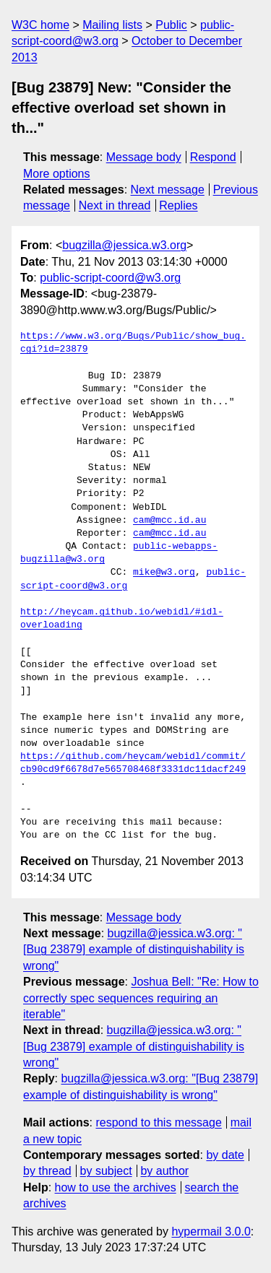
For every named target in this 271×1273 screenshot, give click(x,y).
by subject (106, 1171)
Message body (143, 157)
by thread (47, 1171)
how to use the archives (115, 1187)
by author (164, 1171)
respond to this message (158, 1122)
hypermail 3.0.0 (210, 1231)
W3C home (40, 25)
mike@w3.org (164, 572)
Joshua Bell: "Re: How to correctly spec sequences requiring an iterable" (141, 998)
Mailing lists (112, 25)
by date (225, 1155)
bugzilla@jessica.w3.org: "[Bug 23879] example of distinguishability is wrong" (133, 949)
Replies (178, 205)
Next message (168, 189)
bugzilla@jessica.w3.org (124, 245)
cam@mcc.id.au (169, 520)
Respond (213, 157)
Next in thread (115, 205)
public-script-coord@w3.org (110, 277)
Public (171, 25)
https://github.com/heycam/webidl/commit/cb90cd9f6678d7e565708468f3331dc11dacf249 (133, 763)
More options (56, 174)
